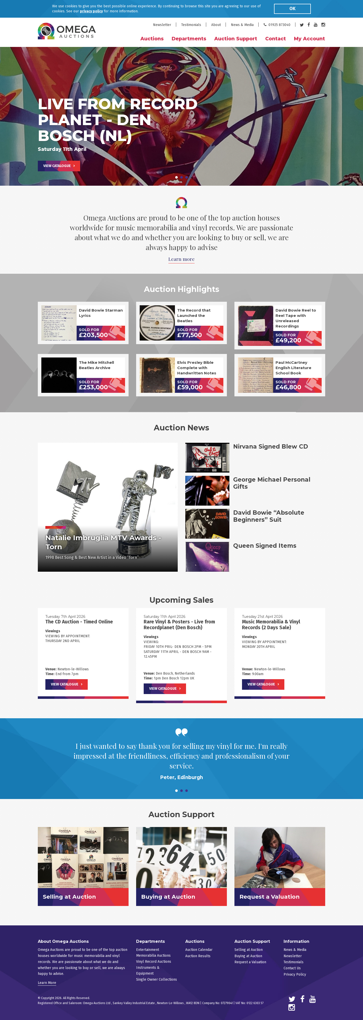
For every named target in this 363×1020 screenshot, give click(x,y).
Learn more (181, 259)
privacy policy (91, 11)
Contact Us (292, 968)
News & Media (242, 25)
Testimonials (191, 25)
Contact (275, 39)
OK (292, 8)
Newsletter (162, 25)
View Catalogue (57, 166)
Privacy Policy (295, 974)
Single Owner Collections (156, 979)
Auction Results (197, 956)
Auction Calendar (199, 950)
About (216, 25)
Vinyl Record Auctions (153, 961)
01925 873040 (277, 25)
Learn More (47, 983)
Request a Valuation (250, 962)
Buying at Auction (248, 956)
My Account (309, 39)
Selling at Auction (248, 950)
